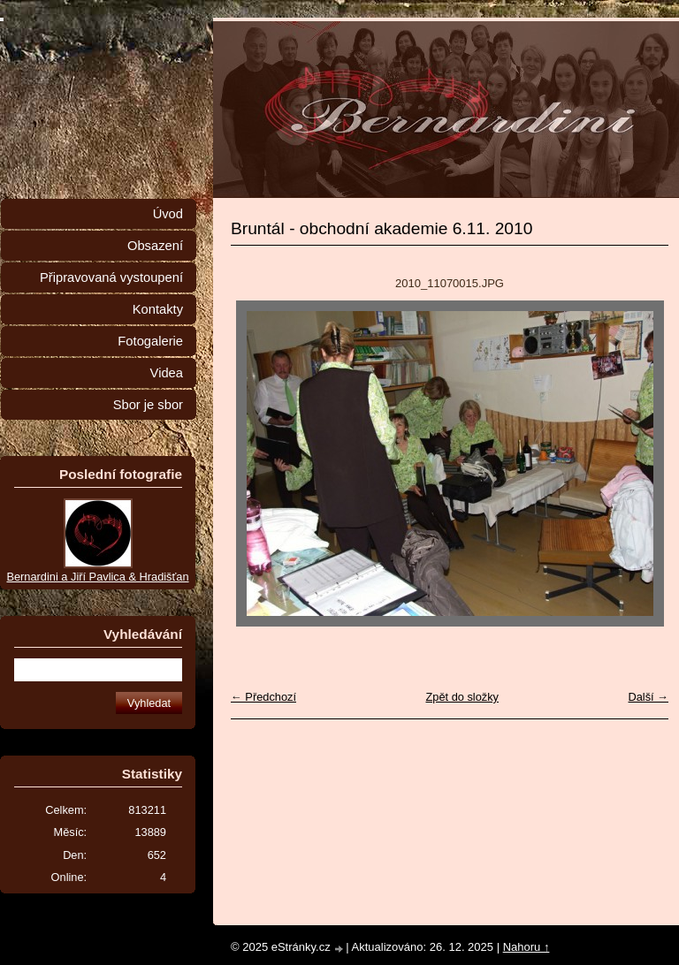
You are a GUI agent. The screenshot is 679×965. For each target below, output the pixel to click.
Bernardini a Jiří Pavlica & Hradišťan (97, 576)
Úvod (168, 214)
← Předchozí (263, 696)
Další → (648, 696)
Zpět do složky (462, 696)
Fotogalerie (150, 341)
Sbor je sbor (148, 405)
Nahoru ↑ (526, 947)
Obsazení (155, 246)
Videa (166, 373)
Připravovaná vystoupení (111, 277)
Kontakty (158, 309)
